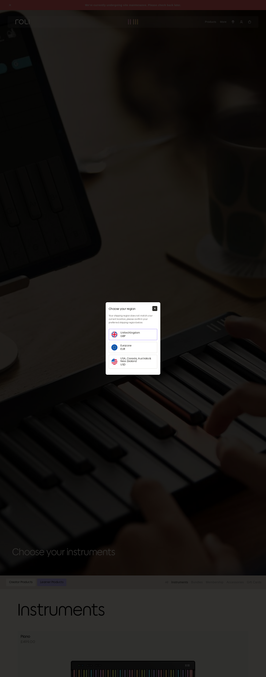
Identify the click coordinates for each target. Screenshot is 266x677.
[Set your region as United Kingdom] (133, 334)
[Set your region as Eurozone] (133, 347)
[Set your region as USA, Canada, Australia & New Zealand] (133, 361)
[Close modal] (154, 308)
